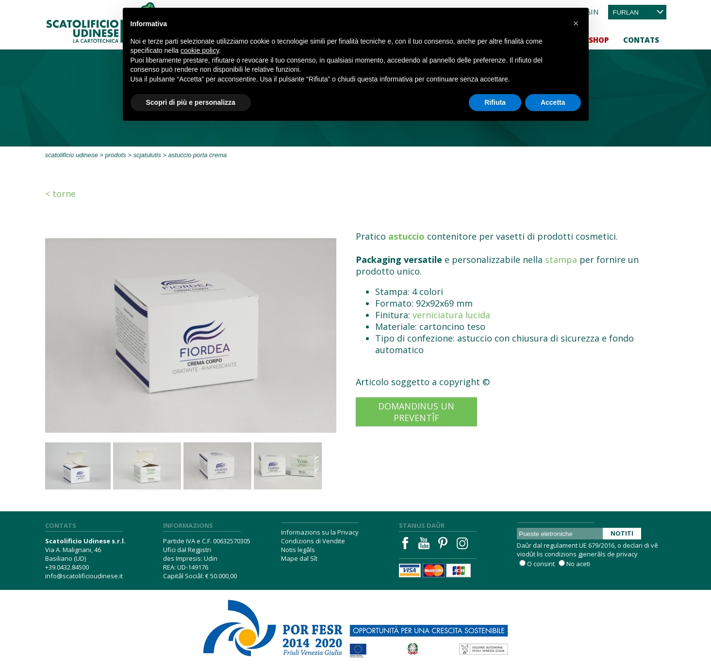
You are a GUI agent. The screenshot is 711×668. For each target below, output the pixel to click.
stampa (561, 259)
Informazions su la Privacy (320, 532)
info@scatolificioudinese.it (84, 575)
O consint (541, 563)
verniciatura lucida (451, 315)
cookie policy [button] (200, 50)
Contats (641, 40)
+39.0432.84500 (67, 567)
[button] (576, 23)
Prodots (115, 155)
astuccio (406, 236)
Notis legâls (298, 549)
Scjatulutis (147, 155)
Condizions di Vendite (313, 541)
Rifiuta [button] (495, 102)
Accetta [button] (553, 102)
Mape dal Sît (299, 558)
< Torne (60, 193)
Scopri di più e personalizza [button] (190, 102)
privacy (627, 554)
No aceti (578, 563)
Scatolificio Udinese (71, 155)
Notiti (622, 533)
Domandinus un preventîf (416, 412)
